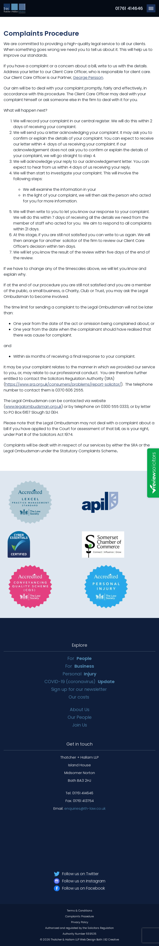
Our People (80, 717)
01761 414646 (129, 8)
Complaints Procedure (79, 916)
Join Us (79, 725)
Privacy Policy (79, 922)
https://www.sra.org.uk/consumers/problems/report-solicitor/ (63, 384)
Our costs (79, 697)
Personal (79, 674)
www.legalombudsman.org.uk (33, 406)
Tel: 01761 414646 (79, 792)
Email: (79, 808)
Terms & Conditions (79, 910)
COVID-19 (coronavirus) (79, 682)
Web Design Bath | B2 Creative (99, 939)
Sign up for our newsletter (79, 689)
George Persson (88, 77)
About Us (79, 709)
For (79, 658)
